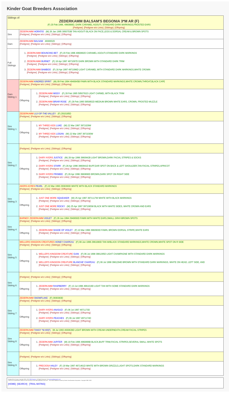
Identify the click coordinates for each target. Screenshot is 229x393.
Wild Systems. (33, 379)
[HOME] (12, 384)
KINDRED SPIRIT (35, 81)
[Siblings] (109, 27)
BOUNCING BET (42, 53)
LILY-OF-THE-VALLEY (38, 113)
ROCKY (52, 206)
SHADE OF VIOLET (56, 230)
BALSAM (31, 41)
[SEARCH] (22, 384)
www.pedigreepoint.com (55, 379)
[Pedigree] (78, 27)
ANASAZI (51, 310)
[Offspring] (120, 27)
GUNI (59, 254)
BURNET (38, 61)
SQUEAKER (54, 198)
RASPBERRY (53, 286)
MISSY (49, 93)
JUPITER (50, 342)
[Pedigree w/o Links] (93, 27)
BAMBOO (39, 69)
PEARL (31, 186)
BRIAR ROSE (53, 101)
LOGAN (51, 134)
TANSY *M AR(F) (35, 330)
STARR (50, 166)
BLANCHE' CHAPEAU (67, 262)
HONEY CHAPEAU (47, 242)
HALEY (48, 366)
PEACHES (51, 318)
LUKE (50, 125)
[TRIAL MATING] (37, 384)
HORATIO (32, 31)
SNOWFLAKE (34, 298)
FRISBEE (51, 174)
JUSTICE (51, 157)
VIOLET (36, 218)
